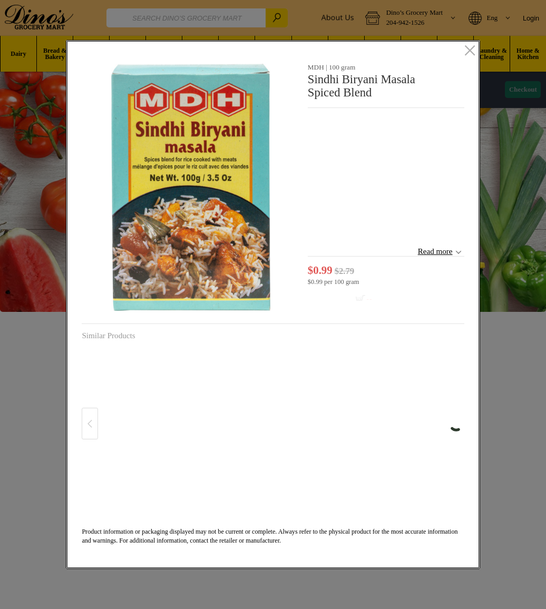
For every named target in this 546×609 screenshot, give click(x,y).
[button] (190, 187)
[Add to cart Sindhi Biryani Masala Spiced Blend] (343, 299)
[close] (469, 51)
